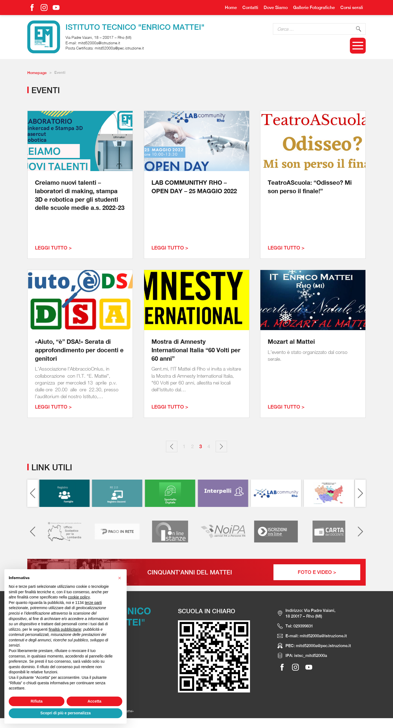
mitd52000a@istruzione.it (99, 42)
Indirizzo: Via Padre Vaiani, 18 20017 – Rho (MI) (310, 613)
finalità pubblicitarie (65, 629)
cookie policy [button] (79, 597)
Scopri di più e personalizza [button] (65, 713)
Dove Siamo (276, 7)
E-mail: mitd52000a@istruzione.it (316, 635)
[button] (119, 578)
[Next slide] (360, 493)
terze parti (93, 602)
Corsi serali (351, 7)
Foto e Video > (317, 572)
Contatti (250, 7)
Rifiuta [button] (37, 701)
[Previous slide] (32, 493)
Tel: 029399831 (299, 626)
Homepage (37, 73)
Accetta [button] (95, 701)
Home (231, 7)
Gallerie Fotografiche (314, 7)
